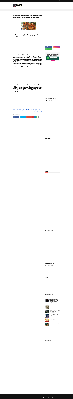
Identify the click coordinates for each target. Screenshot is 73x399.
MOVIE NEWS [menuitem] (44, 10)
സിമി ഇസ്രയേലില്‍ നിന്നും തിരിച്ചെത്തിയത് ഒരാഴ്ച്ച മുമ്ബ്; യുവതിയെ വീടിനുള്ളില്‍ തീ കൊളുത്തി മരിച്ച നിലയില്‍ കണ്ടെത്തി (54, 301)
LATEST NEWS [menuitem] (23, 10)
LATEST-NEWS (17, 114)
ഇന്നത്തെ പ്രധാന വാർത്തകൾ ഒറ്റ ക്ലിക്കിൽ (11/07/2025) (54, 319)
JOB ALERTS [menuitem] (33, 10)
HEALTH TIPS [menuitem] (38, 10)
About (16, 0)
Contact (19, 0)
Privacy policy (23, 0)
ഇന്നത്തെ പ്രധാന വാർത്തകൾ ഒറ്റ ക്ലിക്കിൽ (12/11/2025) (54, 311)
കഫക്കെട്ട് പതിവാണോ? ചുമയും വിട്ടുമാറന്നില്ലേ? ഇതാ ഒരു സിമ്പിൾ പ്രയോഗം (54, 324)
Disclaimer (27, 0)
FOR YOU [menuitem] (18, 10)
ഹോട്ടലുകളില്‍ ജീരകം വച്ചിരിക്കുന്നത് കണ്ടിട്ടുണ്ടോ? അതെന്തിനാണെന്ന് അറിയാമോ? (54, 307)
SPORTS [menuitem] (28, 10)
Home (14, 0)
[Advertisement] (42, 5)
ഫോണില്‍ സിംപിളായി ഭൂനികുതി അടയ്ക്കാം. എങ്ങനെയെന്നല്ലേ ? (54, 315)
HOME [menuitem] (14, 10)
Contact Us (49, 397)
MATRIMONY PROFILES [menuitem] (50, 10)
